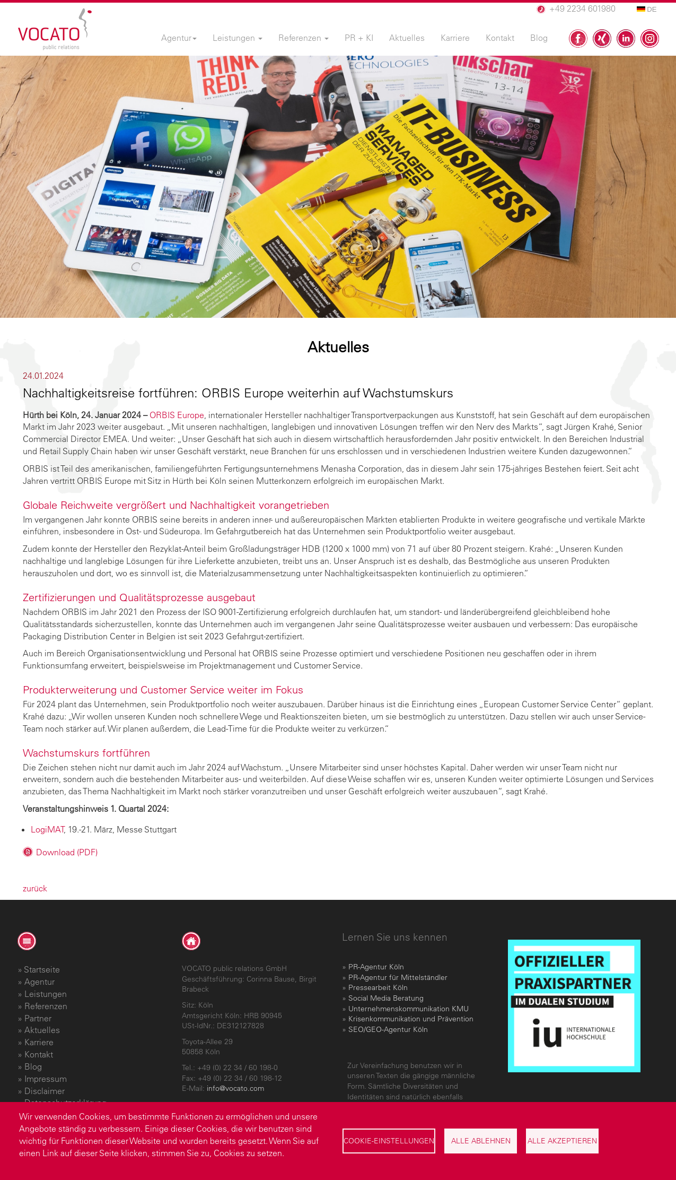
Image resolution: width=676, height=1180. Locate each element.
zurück (35, 888)
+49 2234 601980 (582, 8)
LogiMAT (47, 829)
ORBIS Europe (177, 415)
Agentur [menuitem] (179, 37)
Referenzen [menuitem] (303, 37)
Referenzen (45, 1006)
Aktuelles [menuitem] (407, 37)
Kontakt (38, 1054)
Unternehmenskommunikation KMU (408, 1008)
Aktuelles (42, 1030)
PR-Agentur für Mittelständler (397, 977)
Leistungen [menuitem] (237, 37)
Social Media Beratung (386, 998)
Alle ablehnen (481, 1141)
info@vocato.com (235, 1088)
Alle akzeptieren (562, 1141)
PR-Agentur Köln (376, 966)
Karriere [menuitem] (455, 37)
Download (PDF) (67, 852)
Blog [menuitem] (539, 37)
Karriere (39, 1042)
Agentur (39, 981)
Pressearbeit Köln (378, 987)
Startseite (42, 969)
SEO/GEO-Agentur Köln (388, 1029)
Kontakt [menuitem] (500, 37)
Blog (33, 1066)
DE (647, 9)
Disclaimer (44, 1091)
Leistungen (45, 993)
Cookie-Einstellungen (389, 1141)
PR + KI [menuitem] (359, 37)
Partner (37, 1018)
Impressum (45, 1078)
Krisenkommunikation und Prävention (410, 1018)
